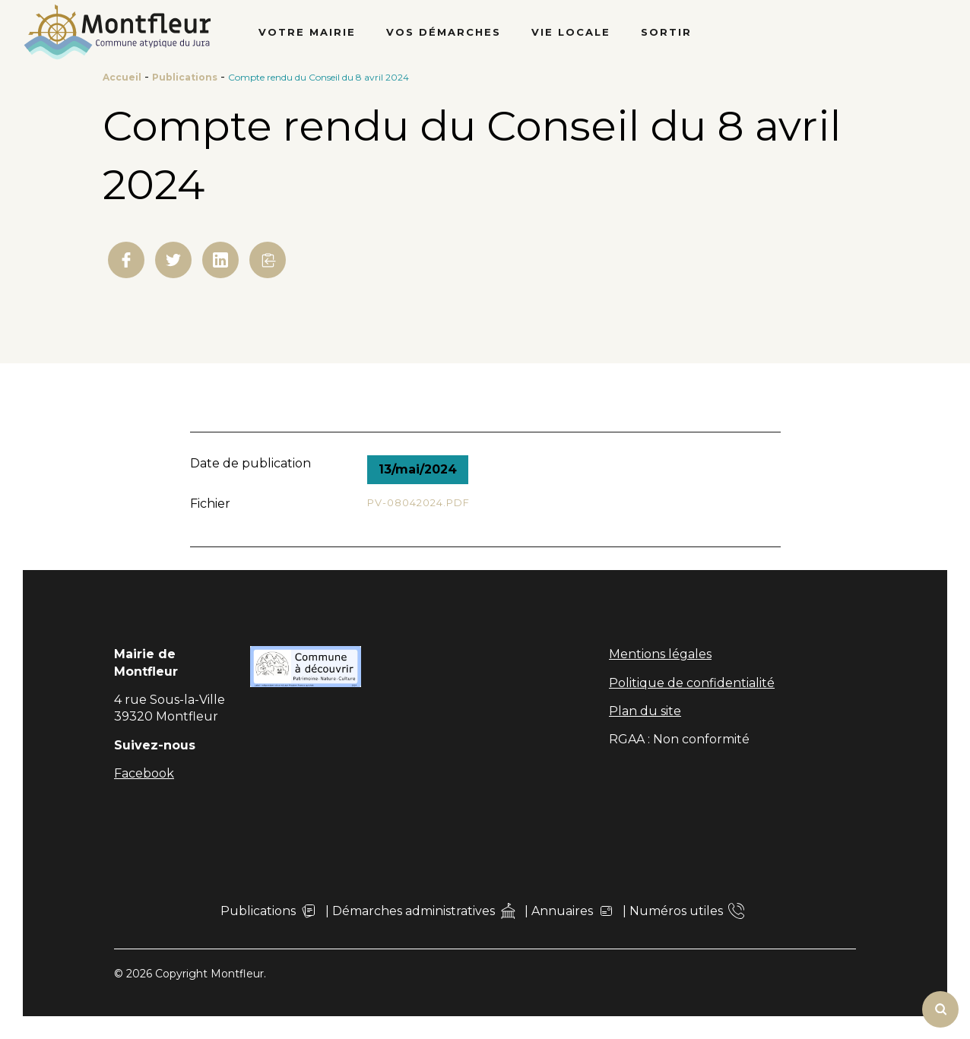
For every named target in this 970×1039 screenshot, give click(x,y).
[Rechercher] (940, 1009)
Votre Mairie (307, 32)
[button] (267, 260)
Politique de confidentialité (692, 683)
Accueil (122, 77)
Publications (184, 77)
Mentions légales (660, 654)
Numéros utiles (686, 911)
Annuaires (572, 911)
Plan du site (645, 711)
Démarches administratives (424, 911)
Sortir (666, 32)
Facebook (144, 773)
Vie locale (570, 32)
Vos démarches (443, 32)
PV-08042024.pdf (418, 502)
